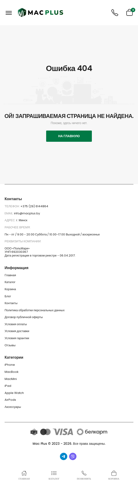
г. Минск (21, 220)
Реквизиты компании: (23, 241)
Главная (10, 275)
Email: (9, 213)
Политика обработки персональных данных (35, 310)
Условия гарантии (17, 338)
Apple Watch (14, 393)
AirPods (10, 400)
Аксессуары (13, 407)
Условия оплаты (16, 324)
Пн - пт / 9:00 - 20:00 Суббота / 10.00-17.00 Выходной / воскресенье (52, 234)
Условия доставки (17, 331)
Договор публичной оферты (24, 317)
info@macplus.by (27, 213)
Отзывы (10, 345)
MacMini (11, 379)
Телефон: (12, 206)
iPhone (10, 365)
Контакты (11, 303)
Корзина (10, 289)
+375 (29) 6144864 (34, 206)
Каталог (10, 282)
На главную (69, 136)
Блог (8, 296)
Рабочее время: (18, 227)
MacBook (12, 372)
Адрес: (10, 220)
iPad (8, 386)
